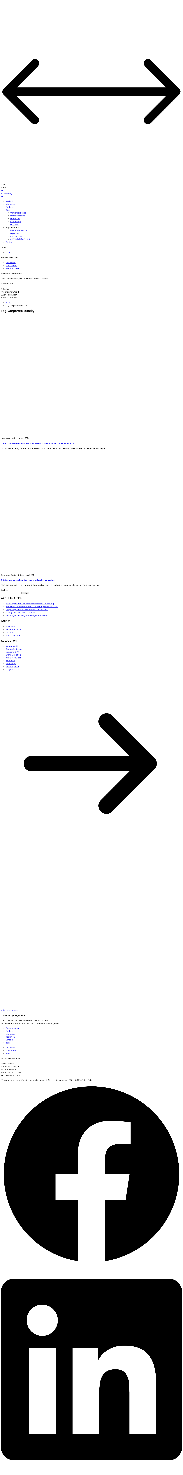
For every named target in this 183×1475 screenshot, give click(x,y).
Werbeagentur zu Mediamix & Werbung (30, 603)
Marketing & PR (12, 652)
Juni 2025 (10, 632)
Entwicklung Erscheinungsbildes (28, 580)
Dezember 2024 (13, 635)
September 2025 (13, 629)
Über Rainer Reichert (19, 230)
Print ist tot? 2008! (32, 606)
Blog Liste (14, 224)
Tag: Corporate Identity (16, 305)
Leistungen (10, 204)
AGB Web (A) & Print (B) (20, 239)
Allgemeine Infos (13, 227)
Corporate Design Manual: (38, 443)
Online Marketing (17, 215)
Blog (8, 210)
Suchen (4, 590)
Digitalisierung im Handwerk (26, 615)
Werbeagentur (12, 666)
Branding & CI (12, 646)
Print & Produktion (13, 657)
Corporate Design (18, 213)
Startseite (10, 201)
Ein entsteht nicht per (20, 612)
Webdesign (15, 221)
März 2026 (10, 626)
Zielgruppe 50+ (12, 669)
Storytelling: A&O (27, 609)
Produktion (15, 218)
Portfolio (9, 207)
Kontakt (9, 242)
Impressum (15, 233)
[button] (91, 1175)
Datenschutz (16, 236)
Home (8, 302)
